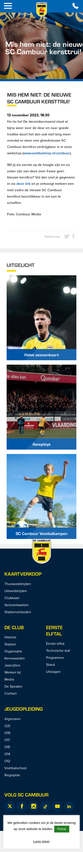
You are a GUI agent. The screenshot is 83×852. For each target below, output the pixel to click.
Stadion (10, 644)
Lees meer (41, 841)
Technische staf (58, 650)
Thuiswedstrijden (17, 583)
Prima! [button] (61, 829)
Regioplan (12, 775)
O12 (7, 760)
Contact (10, 693)
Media (9, 679)
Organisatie (13, 651)
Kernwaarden (14, 658)
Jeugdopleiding (23, 709)
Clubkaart (11, 597)
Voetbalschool (15, 768)
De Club (14, 627)
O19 (7, 732)
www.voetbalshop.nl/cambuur (46, 153)
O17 (7, 739)
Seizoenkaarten (16, 604)
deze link (23, 183)
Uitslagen (53, 671)
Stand (50, 664)
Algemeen (12, 718)
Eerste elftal (55, 643)
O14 (7, 753)
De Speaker (13, 686)
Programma (55, 657)
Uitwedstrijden (15, 590)
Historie (10, 637)
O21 (7, 725)
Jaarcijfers (12, 665)
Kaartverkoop (22, 574)
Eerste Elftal (54, 630)
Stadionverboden (17, 611)
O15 (7, 746)
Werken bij (12, 672)
